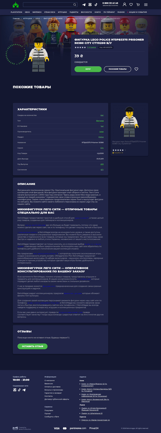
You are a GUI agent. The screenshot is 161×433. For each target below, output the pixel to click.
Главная (16, 18)
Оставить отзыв (32, 346)
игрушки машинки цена (70, 312)
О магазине (50, 381)
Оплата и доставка (52, 387)
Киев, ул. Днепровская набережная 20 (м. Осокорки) (94, 395)
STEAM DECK (49, 12)
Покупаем (49, 410)
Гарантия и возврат (53, 393)
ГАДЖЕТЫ (74, 12)
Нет (102, 115)
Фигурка (100, 121)
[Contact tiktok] (19, 390)
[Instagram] (15, 390)
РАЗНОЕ (121, 12)
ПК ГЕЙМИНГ (109, 12)
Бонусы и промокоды (54, 390)
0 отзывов (91, 47)
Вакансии (49, 384)
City (102, 148)
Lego (101, 132)
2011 (102, 164)
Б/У (102, 170)
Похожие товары (118, 69)
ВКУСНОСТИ (86, 12)
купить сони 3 (81, 218)
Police (101, 137)
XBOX (27, 12)
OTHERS (59, 18)
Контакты (49, 396)
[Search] (74, 4)
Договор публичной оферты (57, 399)
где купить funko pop (35, 225)
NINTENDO (37, 12)
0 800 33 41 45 (110, 3)
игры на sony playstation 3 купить (43, 303)
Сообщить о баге (52, 417)
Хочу (88, 69)
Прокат (48, 414)
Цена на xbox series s (27, 232)
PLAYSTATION (16, 12)
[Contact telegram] (24, 390)
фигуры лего (49, 286)
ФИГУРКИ (48, 18)
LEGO (38, 18)
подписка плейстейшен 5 (45, 253)
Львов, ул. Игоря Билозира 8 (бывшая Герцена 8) (93, 409)
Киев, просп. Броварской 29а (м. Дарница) (95, 400)
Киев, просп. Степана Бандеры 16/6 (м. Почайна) (96, 390)
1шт (102, 126)
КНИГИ (98, 12)
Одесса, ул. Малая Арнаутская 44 (95, 420)
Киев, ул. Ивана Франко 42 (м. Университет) (94, 385)
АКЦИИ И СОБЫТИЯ (137, 12)
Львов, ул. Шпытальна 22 (91, 413)
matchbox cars (84, 279)
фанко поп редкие (73, 293)
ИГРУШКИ (62, 12)
